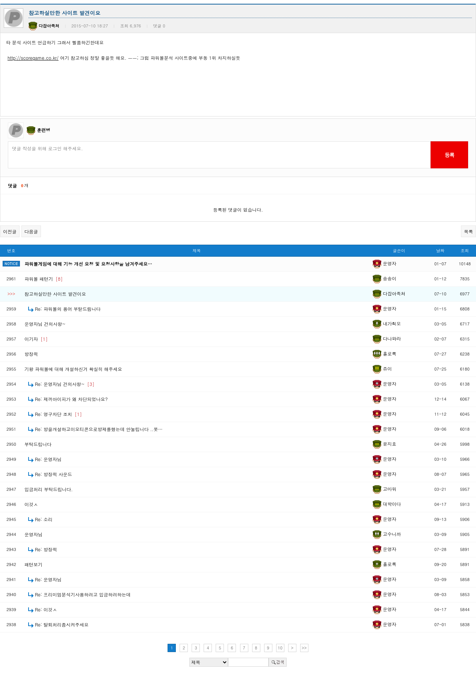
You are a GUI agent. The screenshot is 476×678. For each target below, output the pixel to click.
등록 (449, 155)
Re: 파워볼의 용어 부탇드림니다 (68, 309)
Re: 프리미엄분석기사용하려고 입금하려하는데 (83, 594)
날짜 (440, 250)
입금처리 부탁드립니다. (48, 489)
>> (304, 648)
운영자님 (33, 534)
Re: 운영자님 (48, 459)
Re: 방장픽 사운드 (53, 474)
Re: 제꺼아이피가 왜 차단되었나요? (71, 399)
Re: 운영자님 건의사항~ (64, 384)
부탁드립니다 (37, 444)
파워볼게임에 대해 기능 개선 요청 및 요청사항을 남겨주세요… (88, 263)
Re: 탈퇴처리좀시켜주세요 (62, 624)
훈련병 (43, 130)
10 (280, 648)
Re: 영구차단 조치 (58, 414)
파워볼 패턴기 (43, 278)
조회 (465, 250)
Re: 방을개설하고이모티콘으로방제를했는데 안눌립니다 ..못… (99, 429)
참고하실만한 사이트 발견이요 (55, 294)
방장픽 (31, 354)
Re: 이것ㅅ (46, 609)
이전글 (10, 231)
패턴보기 (33, 564)
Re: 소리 (44, 519)
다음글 (31, 231)
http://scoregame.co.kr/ (33, 57)
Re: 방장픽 (46, 549)
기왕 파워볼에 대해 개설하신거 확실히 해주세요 (73, 369)
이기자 (36, 339)
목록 (468, 231)
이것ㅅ (31, 504)
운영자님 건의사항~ (45, 324)
